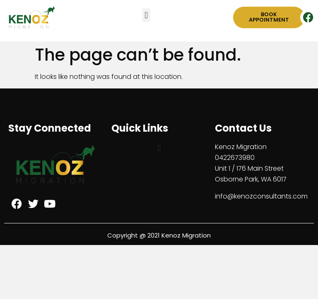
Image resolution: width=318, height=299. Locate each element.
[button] (146, 15)
